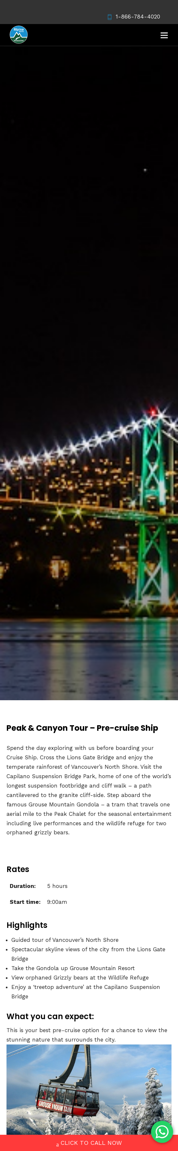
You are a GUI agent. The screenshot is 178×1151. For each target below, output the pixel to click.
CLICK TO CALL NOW (89, 1143)
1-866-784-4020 (133, 16)
